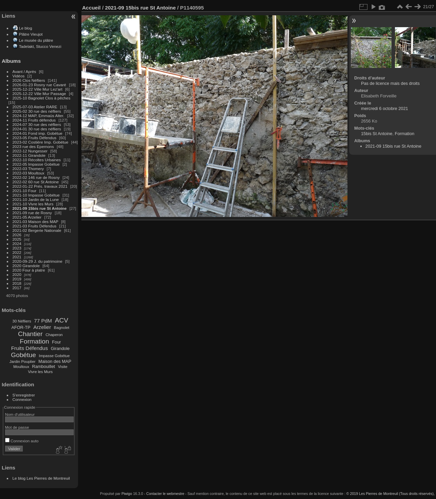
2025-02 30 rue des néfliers (37, 111)
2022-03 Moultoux (28, 173)
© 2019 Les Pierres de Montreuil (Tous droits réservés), (390, 494)
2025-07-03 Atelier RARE (35, 107)
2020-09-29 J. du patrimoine (37, 261)
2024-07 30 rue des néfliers (37, 124)
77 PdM (43, 321)
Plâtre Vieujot (31, 34)
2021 (17, 257)
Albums (11, 61)
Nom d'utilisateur (20, 414)
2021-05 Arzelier (27, 217)
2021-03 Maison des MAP (35, 221)
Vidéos (19, 76)
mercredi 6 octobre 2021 (384, 108)
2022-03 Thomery (28, 168)
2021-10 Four (25, 190)
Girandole (60, 348)
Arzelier (42, 327)
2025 (17, 239)
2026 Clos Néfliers (29, 80)
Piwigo (126, 494)
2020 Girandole (26, 265)
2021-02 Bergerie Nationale (37, 230)
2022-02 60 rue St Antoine (36, 182)
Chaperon (54, 335)
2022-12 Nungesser (30, 151)
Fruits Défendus (29, 348)
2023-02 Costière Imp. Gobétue (41, 142)
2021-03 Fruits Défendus (35, 226)
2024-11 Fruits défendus (34, 120)
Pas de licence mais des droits (390, 83)
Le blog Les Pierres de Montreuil (41, 478)
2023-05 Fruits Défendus (35, 137)
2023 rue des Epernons (33, 146)
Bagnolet (61, 328)
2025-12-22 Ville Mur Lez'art (37, 89)
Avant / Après (24, 71)
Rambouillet (43, 366)
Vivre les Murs (40, 372)
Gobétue (23, 354)
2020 (17, 274)
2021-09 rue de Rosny (32, 212)
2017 (17, 287)
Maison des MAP (54, 361)
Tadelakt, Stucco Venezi (40, 46)
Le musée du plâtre (36, 40)
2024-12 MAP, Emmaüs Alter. (38, 115)
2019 (17, 279)
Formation (34, 341)
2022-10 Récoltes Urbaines (37, 160)
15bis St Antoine (377, 133)
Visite (63, 367)
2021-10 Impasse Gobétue (36, 195)
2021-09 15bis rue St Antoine (40, 208)
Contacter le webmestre (165, 494)
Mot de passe (17, 427)
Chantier (30, 333)
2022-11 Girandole (29, 155)
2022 (17, 252)
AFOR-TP (20, 327)
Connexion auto (22, 441)
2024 (17, 243)
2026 (17, 235)
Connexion (22, 399)
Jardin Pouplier (23, 361)
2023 (17, 248)
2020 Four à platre (29, 270)
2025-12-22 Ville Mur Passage (39, 93)
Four (56, 342)
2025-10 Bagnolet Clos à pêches (42, 98)
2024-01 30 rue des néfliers (37, 129)
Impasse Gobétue (54, 356)
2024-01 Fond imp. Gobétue (37, 133)
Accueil (91, 8)
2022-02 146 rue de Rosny (36, 177)
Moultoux (21, 367)
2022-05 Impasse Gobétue (36, 164)
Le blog (25, 28)
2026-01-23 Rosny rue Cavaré (39, 84)
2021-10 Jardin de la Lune (36, 199)
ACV (61, 320)
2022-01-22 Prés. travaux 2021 (40, 186)
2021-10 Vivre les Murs (33, 204)
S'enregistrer (24, 395)
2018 (17, 283)
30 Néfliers (22, 321)
